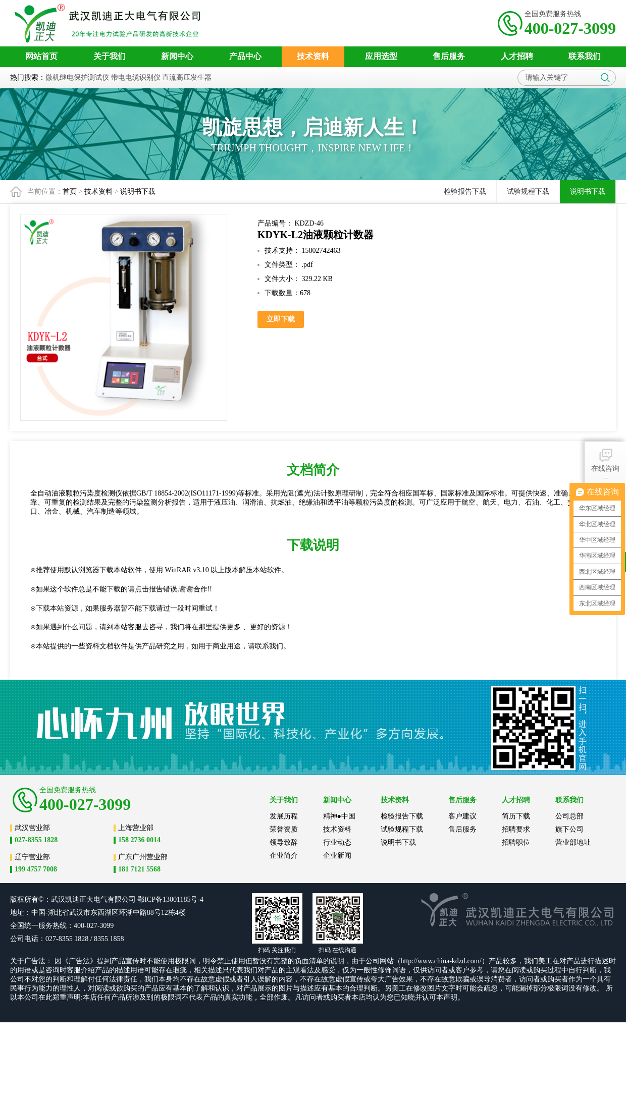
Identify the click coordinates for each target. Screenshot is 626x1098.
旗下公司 (569, 829)
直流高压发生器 (187, 77)
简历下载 (516, 816)
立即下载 (281, 319)
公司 (129, 899)
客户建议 (462, 816)
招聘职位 (516, 842)
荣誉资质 (284, 829)
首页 (70, 191)
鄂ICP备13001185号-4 (170, 899)
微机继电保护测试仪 (77, 77)
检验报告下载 (465, 191)
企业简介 (284, 855)
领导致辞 (284, 842)
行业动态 (337, 842)
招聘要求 (516, 829)
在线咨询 (605, 459)
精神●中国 (339, 816)
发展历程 (284, 816)
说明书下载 (137, 191)
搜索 (605, 77)
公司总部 (569, 816)
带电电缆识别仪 (136, 77)
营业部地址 (573, 842)
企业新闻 (337, 855)
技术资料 (98, 191)
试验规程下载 (528, 191)
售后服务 (462, 829)
